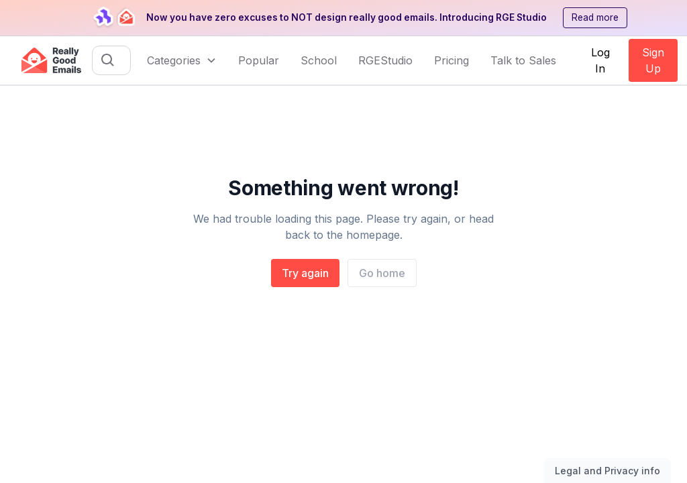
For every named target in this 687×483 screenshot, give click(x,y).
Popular (258, 60)
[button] (181, 60)
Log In (600, 60)
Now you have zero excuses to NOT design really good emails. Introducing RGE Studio (346, 17)
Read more (595, 17)
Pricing (451, 60)
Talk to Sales (523, 60)
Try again (305, 273)
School (319, 60)
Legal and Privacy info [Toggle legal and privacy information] (607, 470)
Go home (382, 273)
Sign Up (653, 60)
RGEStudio (385, 60)
